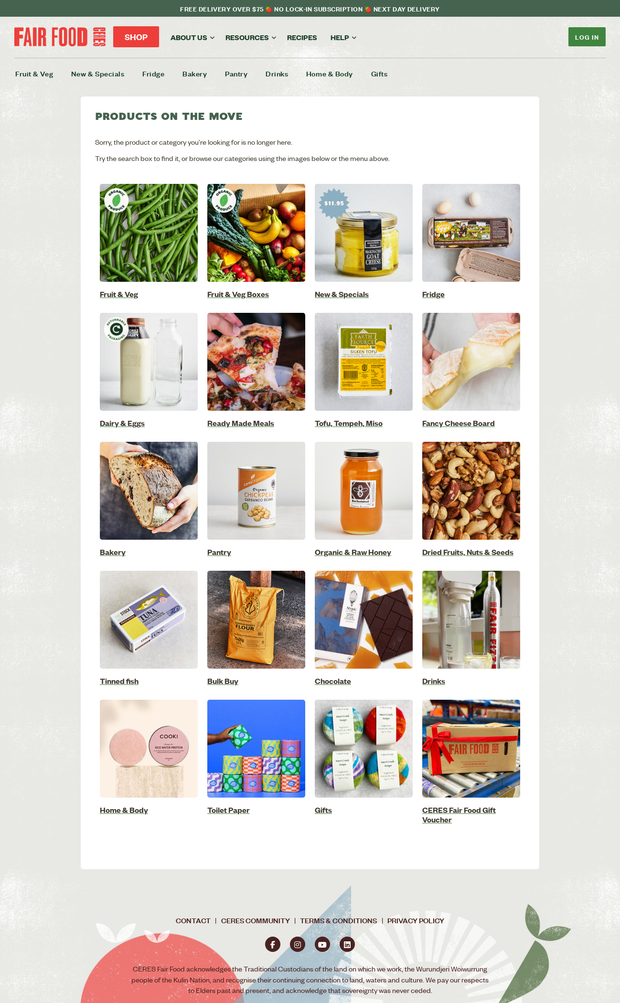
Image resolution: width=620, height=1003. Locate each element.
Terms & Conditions (338, 920)
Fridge (153, 73)
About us (189, 37)
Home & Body (329, 73)
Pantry (236, 73)
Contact (193, 920)
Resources (247, 37)
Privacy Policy (415, 920)
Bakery (194, 73)
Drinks (277, 73)
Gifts (379, 73)
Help (340, 37)
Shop (136, 37)
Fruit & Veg (34, 73)
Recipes (302, 37)
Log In (587, 36)
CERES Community (255, 920)
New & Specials (98, 73)
